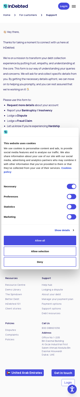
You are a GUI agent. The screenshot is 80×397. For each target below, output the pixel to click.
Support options (51, 308)
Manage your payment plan (57, 299)
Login (68, 382)
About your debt (51, 294)
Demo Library (13, 289)
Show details (62, 230)
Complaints (12, 334)
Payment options (52, 303)
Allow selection (40, 251)
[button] (72, 389)
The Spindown (13, 294)
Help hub (47, 284)
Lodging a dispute (52, 289)
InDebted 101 (13, 303)
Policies (9, 339)
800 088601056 (51, 327)
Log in (63, 6)
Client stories (13, 308)
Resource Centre (15, 284)
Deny (40, 262)
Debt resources (51, 313)
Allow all (40, 240)
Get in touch (63, 373)
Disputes (10, 329)
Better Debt (12, 299)
